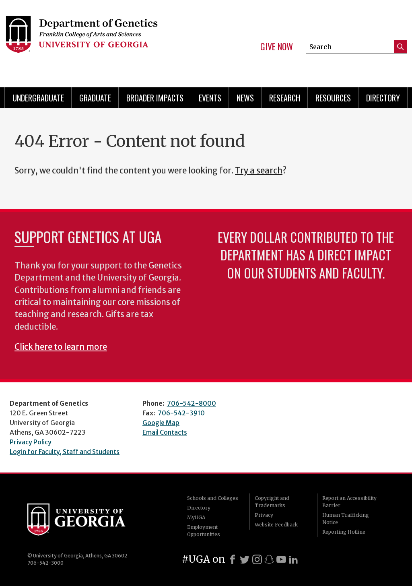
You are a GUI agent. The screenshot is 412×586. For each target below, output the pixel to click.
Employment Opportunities (203, 530)
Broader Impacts (154, 98)
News (245, 98)
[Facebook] (232, 559)
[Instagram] (257, 559)
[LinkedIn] (293, 559)
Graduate (95, 98)
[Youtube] (281, 559)
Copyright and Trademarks (272, 501)
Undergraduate (38, 98)
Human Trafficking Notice (345, 518)
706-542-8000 (191, 403)
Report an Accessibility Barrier (349, 501)
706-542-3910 (181, 413)
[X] (244, 559)
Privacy (264, 515)
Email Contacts (164, 432)
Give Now (276, 46)
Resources (333, 98)
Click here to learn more (60, 347)
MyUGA (196, 517)
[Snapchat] (269, 559)
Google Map (160, 423)
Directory (383, 98)
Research (284, 98)
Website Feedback (276, 525)
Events (210, 98)
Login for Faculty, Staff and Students (64, 452)
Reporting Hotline (343, 532)
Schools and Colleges (212, 498)
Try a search (258, 170)
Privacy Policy (31, 442)
